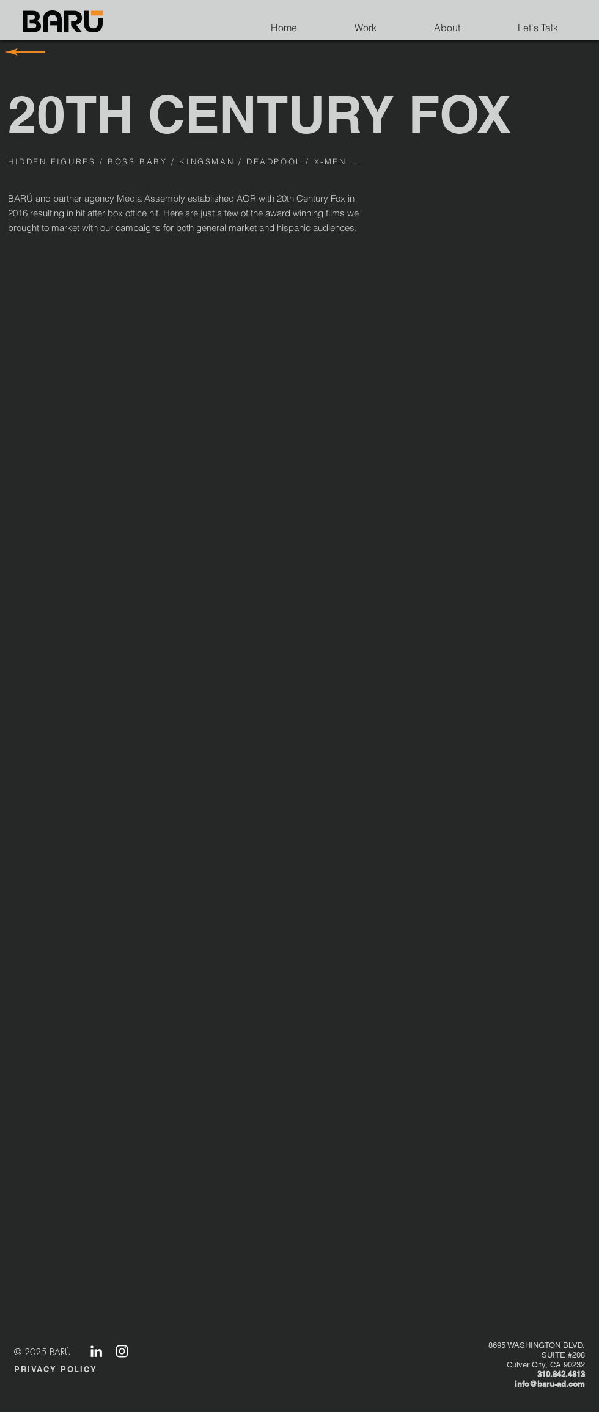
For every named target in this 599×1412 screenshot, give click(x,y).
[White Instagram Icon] (122, 1351)
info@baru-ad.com (550, 1384)
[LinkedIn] (96, 1351)
